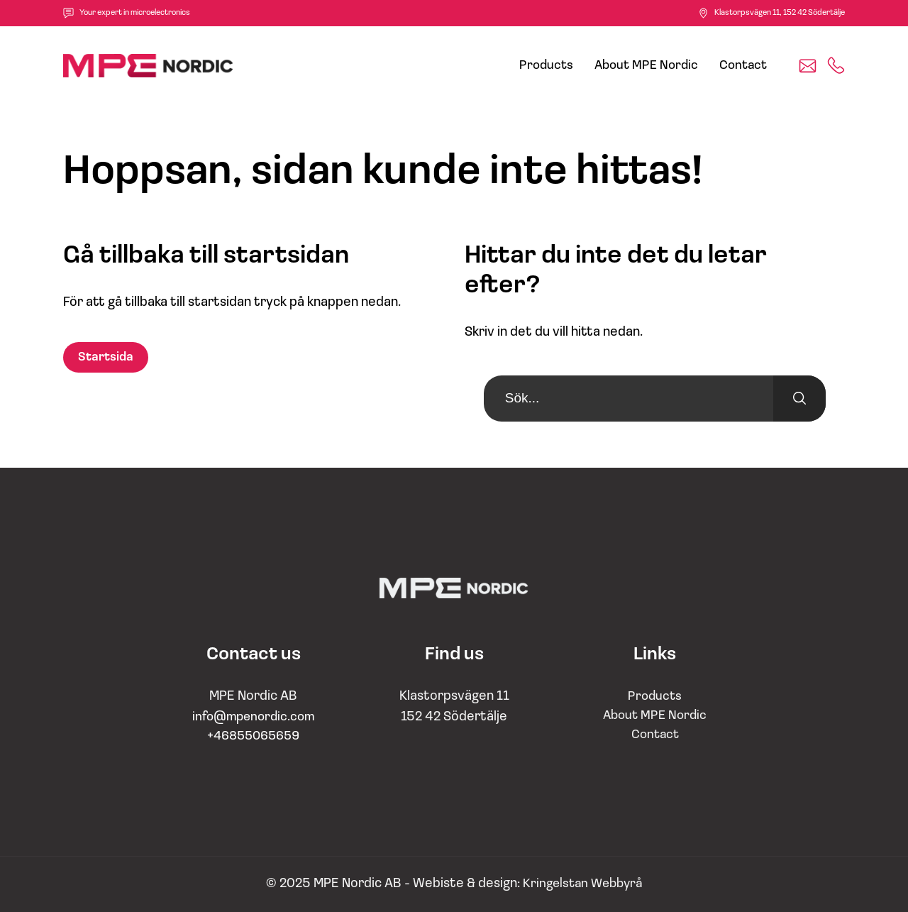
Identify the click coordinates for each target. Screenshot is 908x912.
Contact (743, 65)
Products (546, 65)
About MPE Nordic (646, 65)
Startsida (105, 357)
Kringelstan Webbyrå (582, 884)
